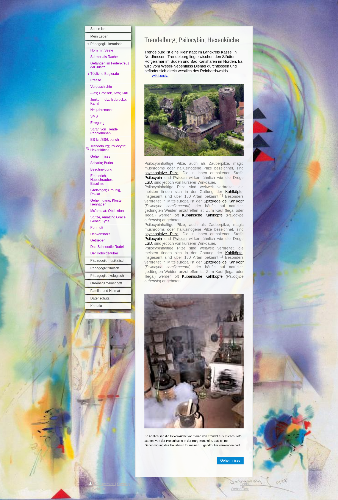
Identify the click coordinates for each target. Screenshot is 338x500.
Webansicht (240, 489)
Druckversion (102, 484)
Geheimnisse (230, 460)
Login (244, 484)
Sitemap (123, 484)
